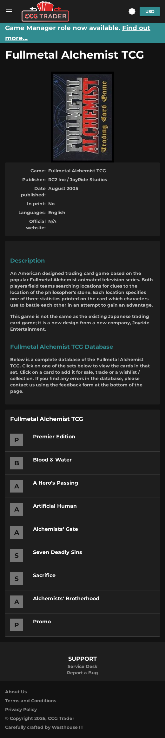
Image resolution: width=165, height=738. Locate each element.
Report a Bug (82, 673)
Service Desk (82, 666)
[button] (132, 11)
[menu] (8, 11)
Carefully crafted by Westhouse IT (44, 727)
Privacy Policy (21, 709)
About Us (16, 692)
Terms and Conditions (30, 700)
